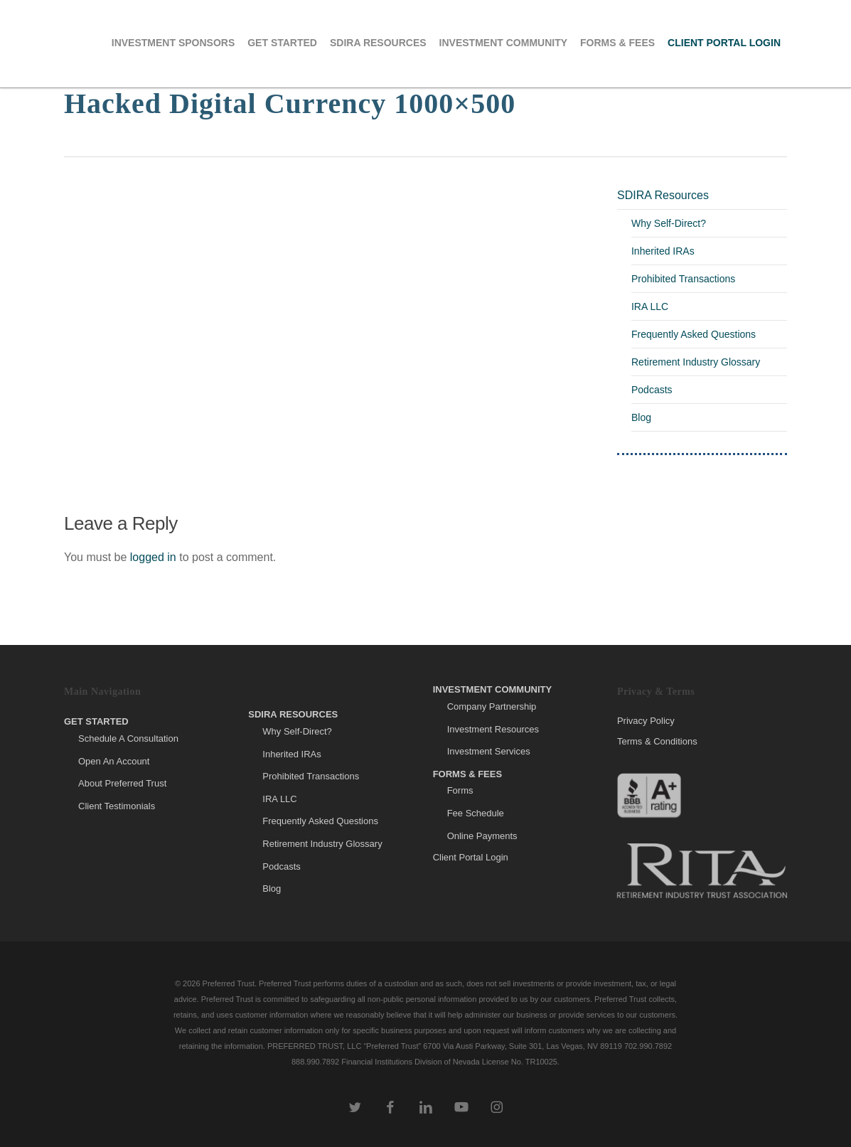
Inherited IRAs (663, 251)
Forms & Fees (468, 774)
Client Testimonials (116, 806)
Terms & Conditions (657, 741)
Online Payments (482, 836)
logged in (153, 557)
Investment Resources (493, 729)
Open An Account (113, 761)
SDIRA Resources (663, 195)
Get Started (96, 721)
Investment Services (488, 751)
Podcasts (652, 389)
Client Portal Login (470, 857)
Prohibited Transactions (683, 278)
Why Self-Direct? (668, 223)
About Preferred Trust (122, 783)
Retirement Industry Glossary (695, 362)
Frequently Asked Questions (693, 334)
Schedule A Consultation (128, 738)
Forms (460, 790)
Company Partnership (492, 706)
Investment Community (492, 689)
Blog (641, 417)
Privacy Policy (646, 721)
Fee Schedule (475, 813)
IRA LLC (649, 306)
